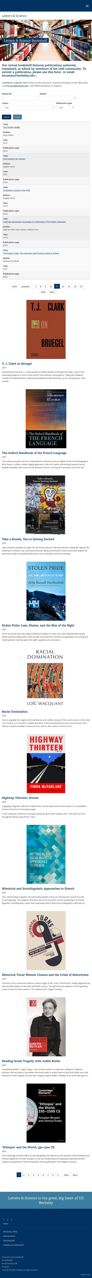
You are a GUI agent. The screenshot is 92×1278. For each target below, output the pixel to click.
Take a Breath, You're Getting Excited (28, 539)
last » (53, 292)
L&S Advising (9, 1240)
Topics (5, 103)
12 (64, 287)
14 (76, 287)
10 (52, 287)
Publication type (64, 103)
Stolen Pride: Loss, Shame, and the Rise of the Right (38, 625)
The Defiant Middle (11, 127)
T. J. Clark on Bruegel (17, 363)
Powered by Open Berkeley (12, 1257)
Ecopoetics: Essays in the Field (16, 190)
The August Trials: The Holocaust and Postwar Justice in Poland (31, 253)
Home (5, 1223)
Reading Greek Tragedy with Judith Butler (31, 1061)
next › (44, 292)
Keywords (7, 93)
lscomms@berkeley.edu (19, 75)
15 (82, 287)
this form (55, 72)
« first (15, 287)
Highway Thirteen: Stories (20, 798)
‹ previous (26, 287)
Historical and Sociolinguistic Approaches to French (38, 888)
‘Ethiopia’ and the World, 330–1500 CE (28, 1147)
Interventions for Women (14, 158)
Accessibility (7, 1260)
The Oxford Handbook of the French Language (34, 453)
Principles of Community (13, 1245)
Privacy (5, 1267)
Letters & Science (14, 15)
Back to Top (85, 1274)
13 (70, 287)
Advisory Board (9, 1236)
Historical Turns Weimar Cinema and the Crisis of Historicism (45, 975)
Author (43, 93)
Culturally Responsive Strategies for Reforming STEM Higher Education (34, 221)
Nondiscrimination (9, 1263)
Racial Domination (14, 711)
